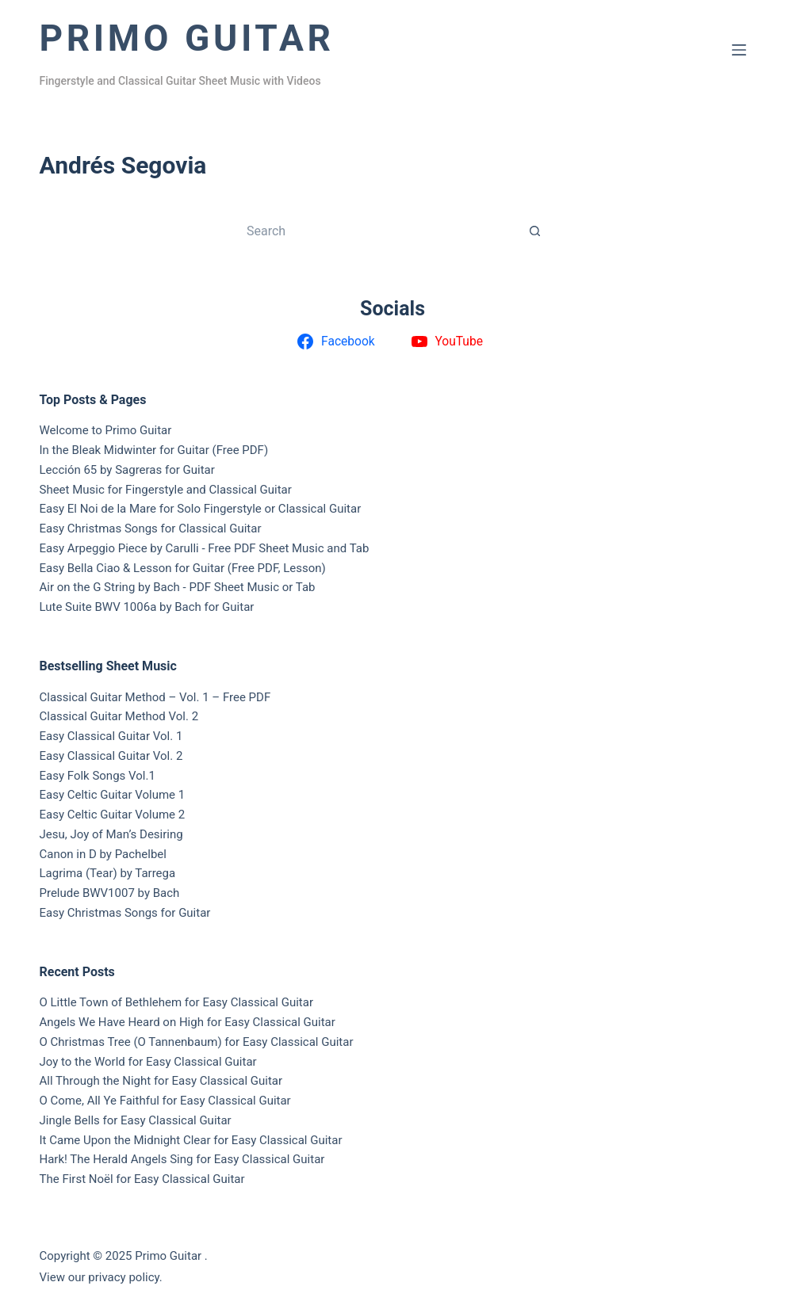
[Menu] (739, 50)
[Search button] (535, 230)
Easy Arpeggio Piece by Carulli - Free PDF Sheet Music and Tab (205, 548)
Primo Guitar (187, 38)
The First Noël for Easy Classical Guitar (142, 1179)
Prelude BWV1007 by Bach (110, 893)
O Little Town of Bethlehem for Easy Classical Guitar (177, 1002)
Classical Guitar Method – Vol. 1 (124, 697)
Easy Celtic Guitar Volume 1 (113, 795)
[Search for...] (376, 230)
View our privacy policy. (101, 1277)
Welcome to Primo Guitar (106, 430)
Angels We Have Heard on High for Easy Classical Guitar (187, 1022)
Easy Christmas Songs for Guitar (125, 913)
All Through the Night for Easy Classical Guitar (161, 1081)
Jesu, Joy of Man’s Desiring (111, 834)
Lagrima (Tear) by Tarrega (108, 873)
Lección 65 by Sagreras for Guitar (127, 470)
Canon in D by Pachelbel (103, 854)
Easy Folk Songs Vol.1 (97, 776)
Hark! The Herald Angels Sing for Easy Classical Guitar (182, 1159)
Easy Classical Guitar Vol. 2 (111, 756)
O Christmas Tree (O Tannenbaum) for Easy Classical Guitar (197, 1042)
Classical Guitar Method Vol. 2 (119, 716)
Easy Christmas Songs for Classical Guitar (151, 528)
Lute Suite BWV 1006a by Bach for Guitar (147, 607)
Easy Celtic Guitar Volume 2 (113, 814)
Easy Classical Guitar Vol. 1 (111, 736)
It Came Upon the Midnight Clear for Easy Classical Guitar (191, 1140)
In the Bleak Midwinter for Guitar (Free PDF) (154, 450)
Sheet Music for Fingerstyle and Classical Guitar (166, 490)
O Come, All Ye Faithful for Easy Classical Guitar (165, 1100)
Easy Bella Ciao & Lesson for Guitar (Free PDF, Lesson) (183, 568)
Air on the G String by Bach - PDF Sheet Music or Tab (178, 587)
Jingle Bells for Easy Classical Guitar (136, 1120)
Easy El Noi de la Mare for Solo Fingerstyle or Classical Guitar (201, 509)
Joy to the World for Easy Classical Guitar (148, 1062)
